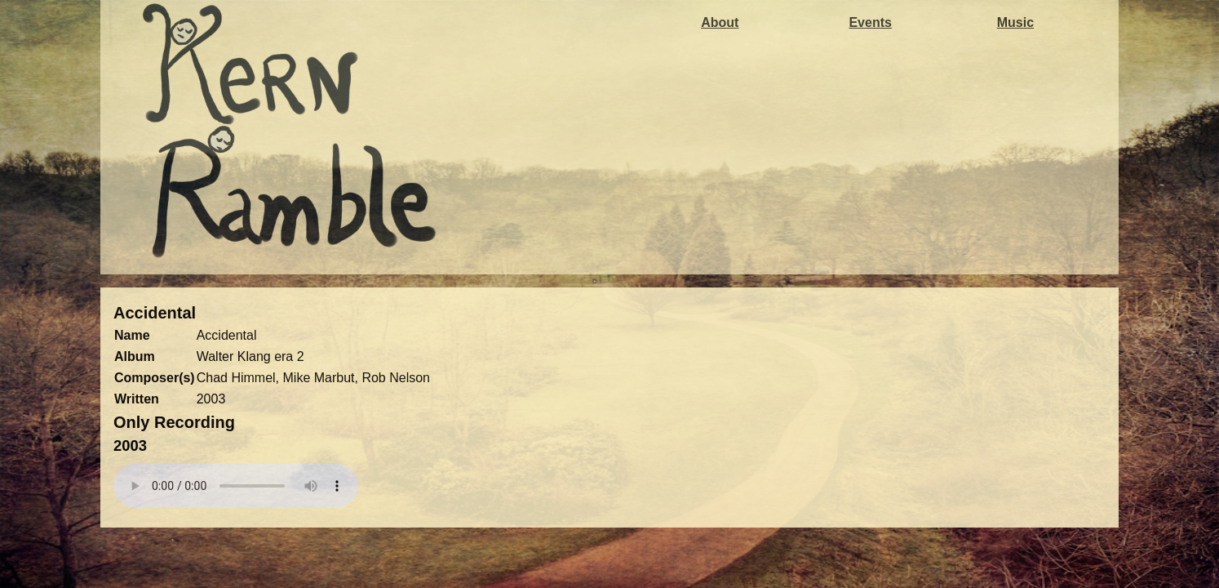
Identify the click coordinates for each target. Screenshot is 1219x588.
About (719, 22)
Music (1015, 22)
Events (870, 22)
